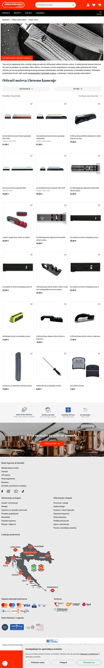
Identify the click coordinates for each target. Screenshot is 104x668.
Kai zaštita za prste (77, 386)
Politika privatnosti (61, 520)
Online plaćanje (59, 517)
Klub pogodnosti (8, 478)
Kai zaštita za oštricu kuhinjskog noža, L (84, 237)
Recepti (17, 13)
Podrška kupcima (8, 520)
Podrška (40, 13)
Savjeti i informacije (9, 503)
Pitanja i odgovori (8, 524)
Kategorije (25, 89)
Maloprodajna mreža (9, 468)
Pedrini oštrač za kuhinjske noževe (48, 386)
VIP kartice (5, 475)
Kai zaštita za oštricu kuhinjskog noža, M (17, 287)
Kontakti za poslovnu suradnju (13, 486)
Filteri (76, 89)
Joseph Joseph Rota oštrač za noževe (16, 237)
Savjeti (28, 13)
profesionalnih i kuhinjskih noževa (42, 73)
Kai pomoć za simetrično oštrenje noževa (17, 386)
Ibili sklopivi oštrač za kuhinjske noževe (16, 336)
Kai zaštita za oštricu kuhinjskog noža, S (84, 287)
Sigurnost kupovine (61, 513)
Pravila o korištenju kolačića (64, 528)
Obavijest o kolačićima (89, 654)
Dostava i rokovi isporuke (63, 510)
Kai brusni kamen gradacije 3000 (14, 188)
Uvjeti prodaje (59, 506)
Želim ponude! (50, 443)
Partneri (4, 471)
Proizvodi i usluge (60, 503)
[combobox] (90, 96)
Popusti (6, 13)
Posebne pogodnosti (9, 513)
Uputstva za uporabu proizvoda (14, 510)
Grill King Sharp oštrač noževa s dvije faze (85, 336)
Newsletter (5, 517)
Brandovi (5, 482)
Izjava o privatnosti (61, 524)
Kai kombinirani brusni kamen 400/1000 (50, 188)
